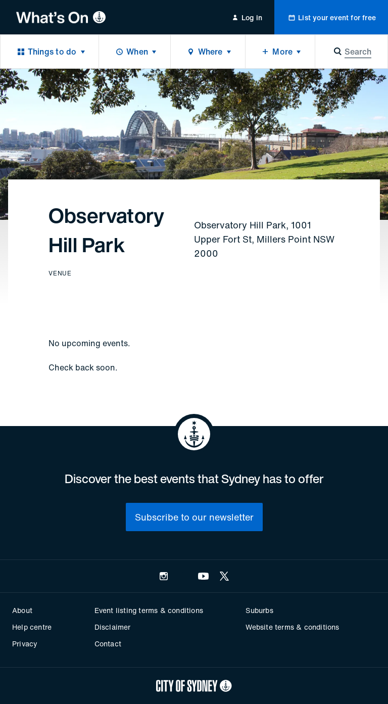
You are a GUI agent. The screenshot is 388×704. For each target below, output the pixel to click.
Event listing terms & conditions (148, 610)
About (22, 610)
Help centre (32, 627)
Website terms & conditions (292, 627)
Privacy (24, 643)
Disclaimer (112, 627)
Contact (107, 643)
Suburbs (259, 610)
